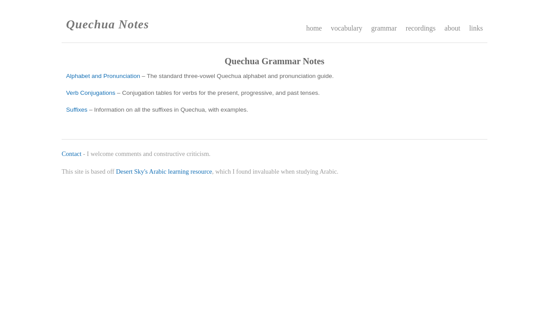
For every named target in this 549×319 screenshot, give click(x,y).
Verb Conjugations (90, 92)
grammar (384, 28)
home (314, 28)
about (452, 28)
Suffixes (76, 109)
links (476, 28)
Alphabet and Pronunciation (103, 76)
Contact (72, 153)
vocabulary (346, 28)
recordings (421, 28)
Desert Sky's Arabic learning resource (164, 171)
